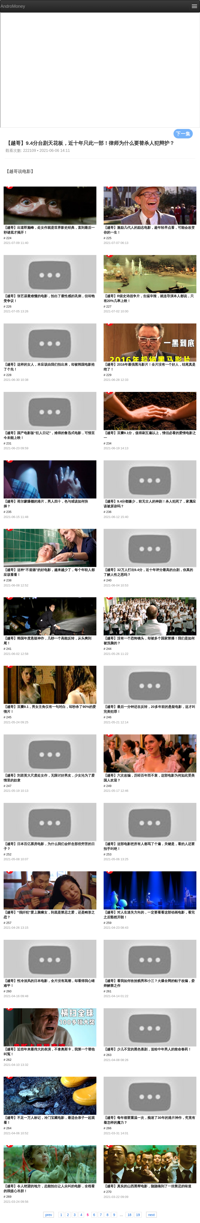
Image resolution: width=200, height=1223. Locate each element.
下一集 (183, 133)
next (151, 1215)
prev (48, 1215)
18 (129, 1215)
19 (138, 1215)
